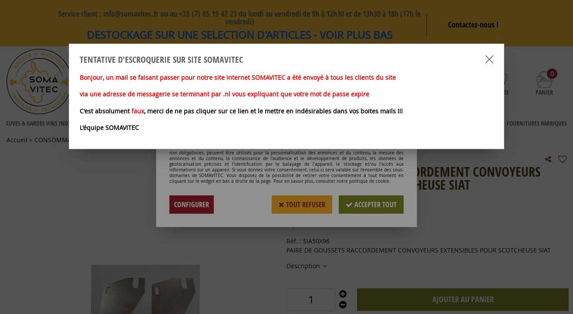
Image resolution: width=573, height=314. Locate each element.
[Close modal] (489, 59)
